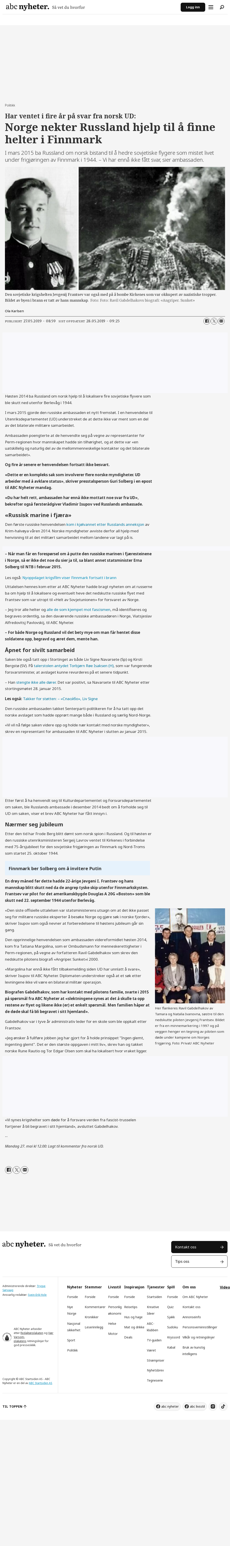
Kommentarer (95, 1307)
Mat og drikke (134, 1327)
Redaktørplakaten (31, 1333)
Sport (71, 1340)
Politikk (72, 1350)
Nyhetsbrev (155, 1370)
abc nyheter (170, 1406)
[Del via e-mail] (221, 321)
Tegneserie (155, 1380)
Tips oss (182, 1261)
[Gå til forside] (45, 7)
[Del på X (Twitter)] (214, 321)
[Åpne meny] (211, 7)
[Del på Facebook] (206, 321)
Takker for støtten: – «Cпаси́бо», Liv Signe (60, 698)
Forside (72, 1297)
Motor (113, 1333)
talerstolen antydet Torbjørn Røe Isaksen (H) (74, 665)
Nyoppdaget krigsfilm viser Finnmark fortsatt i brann (69, 577)
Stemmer (93, 1287)
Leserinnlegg (94, 1327)
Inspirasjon (134, 1287)
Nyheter (74, 1287)
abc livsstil (197, 1406)
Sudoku (172, 1327)
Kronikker (91, 1317)
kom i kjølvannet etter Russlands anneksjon (105, 524)
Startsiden (154, 1297)
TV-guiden (154, 1340)
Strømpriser (155, 1360)
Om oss (189, 1287)
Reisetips (130, 1307)
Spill (171, 1287)
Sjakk (171, 1317)
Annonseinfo (191, 1317)
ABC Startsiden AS (40, 1383)
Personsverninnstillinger (199, 1327)
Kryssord (173, 1337)
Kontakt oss (185, 1247)
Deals (128, 1337)
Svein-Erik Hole (37, 1295)
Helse (112, 1323)
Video (225, 1287)
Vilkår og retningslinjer (198, 1337)
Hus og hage (133, 1317)
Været (151, 1350)
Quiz (170, 1307)
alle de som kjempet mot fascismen (78, 609)
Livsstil (114, 1287)
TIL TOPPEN (12, 1406)
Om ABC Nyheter (195, 1297)
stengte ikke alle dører (36, 682)
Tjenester (156, 1287)
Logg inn (193, 7)
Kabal (171, 1347)
